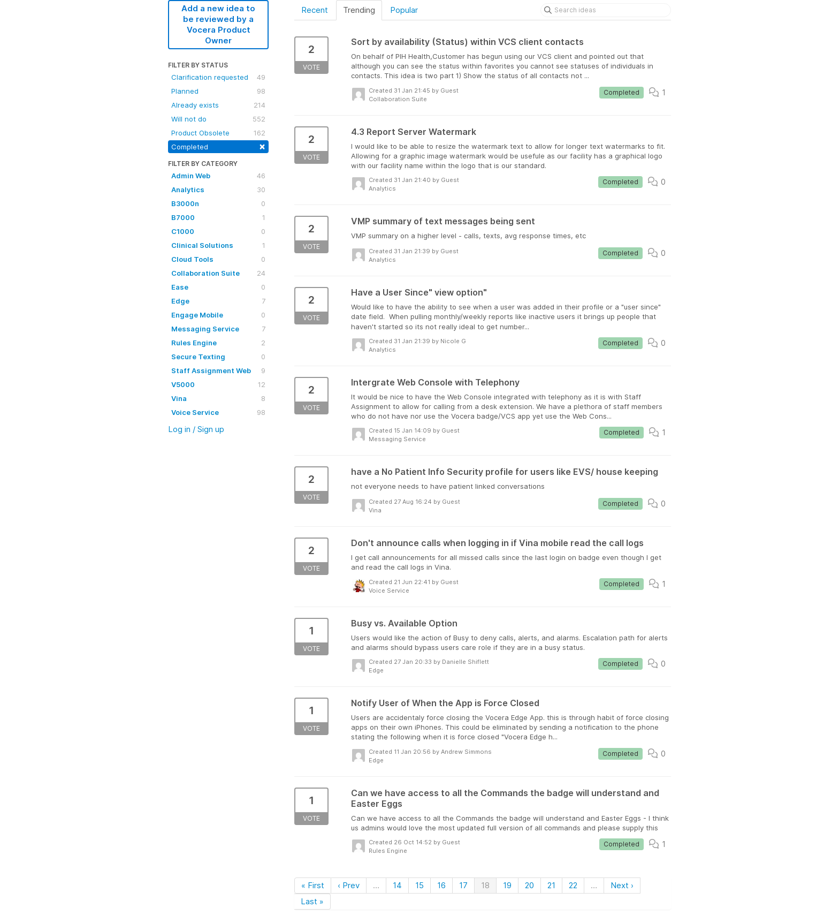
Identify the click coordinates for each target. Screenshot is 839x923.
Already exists (218, 105)
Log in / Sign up (196, 429)
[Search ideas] (605, 10)
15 (419, 885)
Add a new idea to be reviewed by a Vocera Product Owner (218, 24)
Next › (622, 885)
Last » (312, 901)
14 (397, 885)
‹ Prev (349, 885)
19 (507, 885)
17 (463, 885)
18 (485, 885)
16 (441, 885)
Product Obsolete (218, 132)
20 (529, 885)
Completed (218, 146)
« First (312, 885)
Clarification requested (218, 77)
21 (551, 885)
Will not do (218, 119)
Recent (314, 10)
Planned (218, 91)
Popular (404, 10)
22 (573, 885)
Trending (359, 10)
